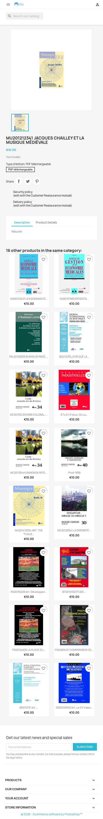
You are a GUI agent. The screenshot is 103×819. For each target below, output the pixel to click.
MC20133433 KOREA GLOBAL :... (29, 414)
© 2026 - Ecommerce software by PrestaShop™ (51, 814)
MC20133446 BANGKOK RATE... (28, 472)
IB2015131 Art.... (29, 707)
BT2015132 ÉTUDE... (74, 592)
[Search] (24, 16)
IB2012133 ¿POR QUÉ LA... (74, 356)
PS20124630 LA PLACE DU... (28, 649)
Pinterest (36, 181)
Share (18, 181)
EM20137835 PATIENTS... (74, 298)
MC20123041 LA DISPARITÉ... (74, 530)
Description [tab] (22, 222)
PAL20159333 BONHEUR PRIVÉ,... (28, 356)
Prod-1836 (74, 472)
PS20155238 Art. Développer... (29, 592)
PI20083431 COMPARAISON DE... (74, 649)
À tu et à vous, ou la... (74, 414)
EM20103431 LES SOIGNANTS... (28, 298)
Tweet (27, 181)
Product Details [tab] (46, 222)
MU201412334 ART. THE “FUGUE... (29, 532)
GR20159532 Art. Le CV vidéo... (74, 707)
